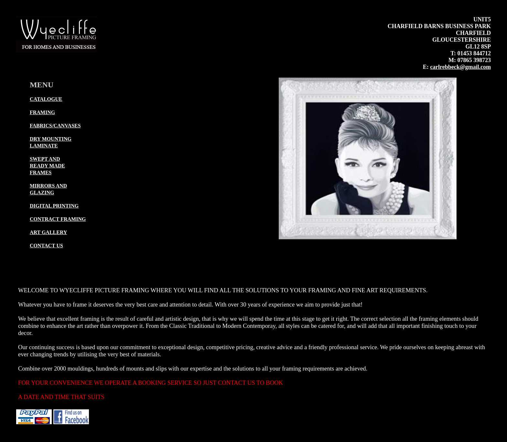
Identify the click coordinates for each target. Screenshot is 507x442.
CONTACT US (46, 245)
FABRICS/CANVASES (55, 125)
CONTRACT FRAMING (58, 219)
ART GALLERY (48, 232)
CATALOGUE (46, 99)
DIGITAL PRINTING (54, 206)
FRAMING (42, 112)
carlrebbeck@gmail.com (460, 67)
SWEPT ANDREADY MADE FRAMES (47, 165)
